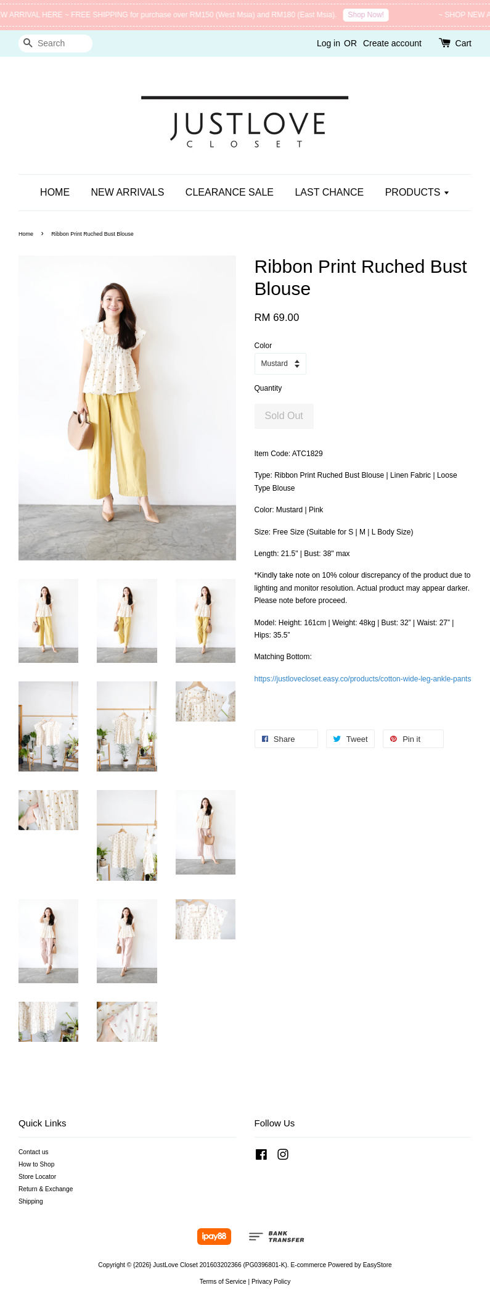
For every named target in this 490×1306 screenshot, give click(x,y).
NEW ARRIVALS (128, 192)
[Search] (55, 43)
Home (25, 234)
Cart (463, 43)
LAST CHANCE (329, 192)
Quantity (268, 388)
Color (263, 345)
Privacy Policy (270, 1281)
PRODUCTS (417, 192)
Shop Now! (372, 14)
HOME (55, 192)
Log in (328, 43)
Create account (392, 43)
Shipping (30, 1201)
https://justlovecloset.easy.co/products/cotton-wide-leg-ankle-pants (363, 679)
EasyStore (377, 1265)
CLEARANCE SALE (230, 192)
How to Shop (36, 1164)
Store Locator (37, 1176)
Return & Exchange (45, 1189)
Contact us (33, 1152)
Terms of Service (223, 1281)
